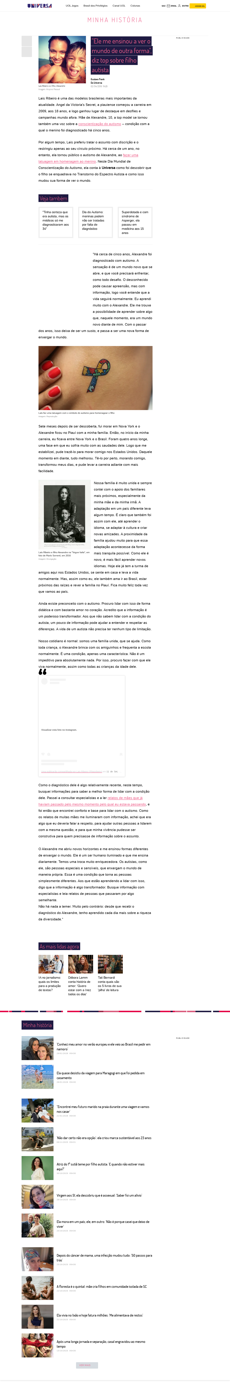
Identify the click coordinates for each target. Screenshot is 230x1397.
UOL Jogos (72, 5)
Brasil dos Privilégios (95, 5)
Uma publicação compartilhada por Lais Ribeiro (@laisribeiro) (71, 771)
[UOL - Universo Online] (54, 5)
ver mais (87, 1365)
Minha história (115, 19)
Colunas (135, 5)
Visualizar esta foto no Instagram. (59, 730)
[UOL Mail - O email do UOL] (172, 6)
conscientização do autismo (99, 124)
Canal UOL (119, 5)
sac (164, 6)
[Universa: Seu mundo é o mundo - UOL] (40, 5)
